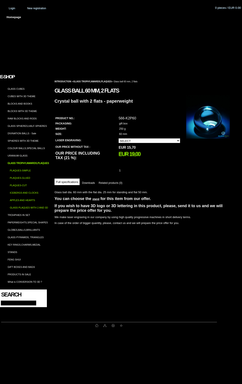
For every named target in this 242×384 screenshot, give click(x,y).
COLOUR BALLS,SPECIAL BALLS (26, 148)
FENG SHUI (14, 259)
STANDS (12, 252)
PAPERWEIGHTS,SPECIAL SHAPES (28, 222)
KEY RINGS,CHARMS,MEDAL (24, 244)
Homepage (14, 17)
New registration (36, 8)
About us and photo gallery (50, 17)
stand (95, 199)
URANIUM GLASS (17, 155)
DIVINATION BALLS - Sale (22, 133)
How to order (157, 17)
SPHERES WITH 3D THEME (23, 140)
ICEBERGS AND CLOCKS (24, 192)
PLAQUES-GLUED (20, 178)
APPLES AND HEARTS (22, 200)
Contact (182, 17)
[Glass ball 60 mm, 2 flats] (208, 121)
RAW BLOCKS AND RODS (22, 118)
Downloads (88, 182)
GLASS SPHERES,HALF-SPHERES (27, 126)
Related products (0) (111, 182)
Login (12, 8)
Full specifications (67, 182)
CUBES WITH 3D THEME (22, 96)
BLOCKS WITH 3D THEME (22, 111)
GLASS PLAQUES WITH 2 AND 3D (29, 207)
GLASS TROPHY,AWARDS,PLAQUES (28, 163)
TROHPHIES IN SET (19, 215)
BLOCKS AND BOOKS (20, 103)
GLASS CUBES (16, 89)
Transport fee (129, 17)
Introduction (63, 81)
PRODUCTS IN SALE (19, 274)
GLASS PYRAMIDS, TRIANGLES (26, 237)
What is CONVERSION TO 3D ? (25, 282)
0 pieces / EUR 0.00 (228, 7)
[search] (39, 302)
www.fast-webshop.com (48, 325)
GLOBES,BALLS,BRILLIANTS (24, 230)
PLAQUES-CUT (18, 185)
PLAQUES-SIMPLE (20, 170)
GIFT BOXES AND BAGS (21, 267)
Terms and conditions (94, 17)
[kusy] (125, 170)
